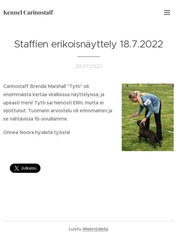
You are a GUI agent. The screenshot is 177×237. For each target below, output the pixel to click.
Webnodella (95, 229)
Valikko (167, 12)
